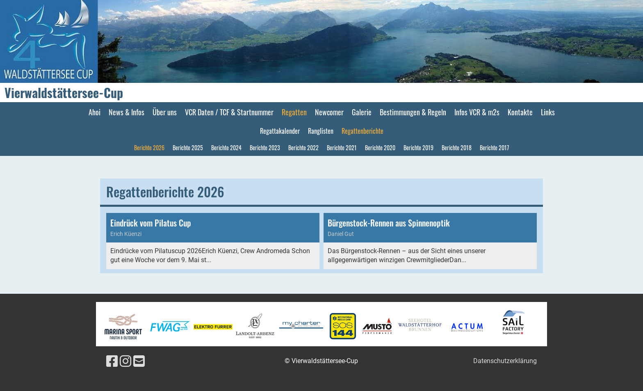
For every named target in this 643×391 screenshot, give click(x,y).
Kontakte (520, 112)
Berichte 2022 (303, 147)
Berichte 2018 (457, 147)
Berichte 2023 (265, 147)
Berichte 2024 (226, 147)
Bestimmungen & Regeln (413, 112)
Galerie (362, 112)
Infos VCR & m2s (476, 112)
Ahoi (94, 112)
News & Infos (126, 112)
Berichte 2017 (494, 147)
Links (548, 112)
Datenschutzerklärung (505, 361)
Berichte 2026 (149, 147)
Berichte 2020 (380, 147)
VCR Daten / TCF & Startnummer (229, 112)
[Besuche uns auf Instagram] (125, 361)
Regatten (294, 112)
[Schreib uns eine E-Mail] (139, 361)
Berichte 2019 (418, 147)
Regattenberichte (362, 131)
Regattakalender (280, 131)
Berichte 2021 (342, 147)
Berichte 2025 (188, 147)
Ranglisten (320, 131)
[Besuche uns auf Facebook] (112, 361)
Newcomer (329, 112)
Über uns (165, 112)
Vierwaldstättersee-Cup (64, 92)
